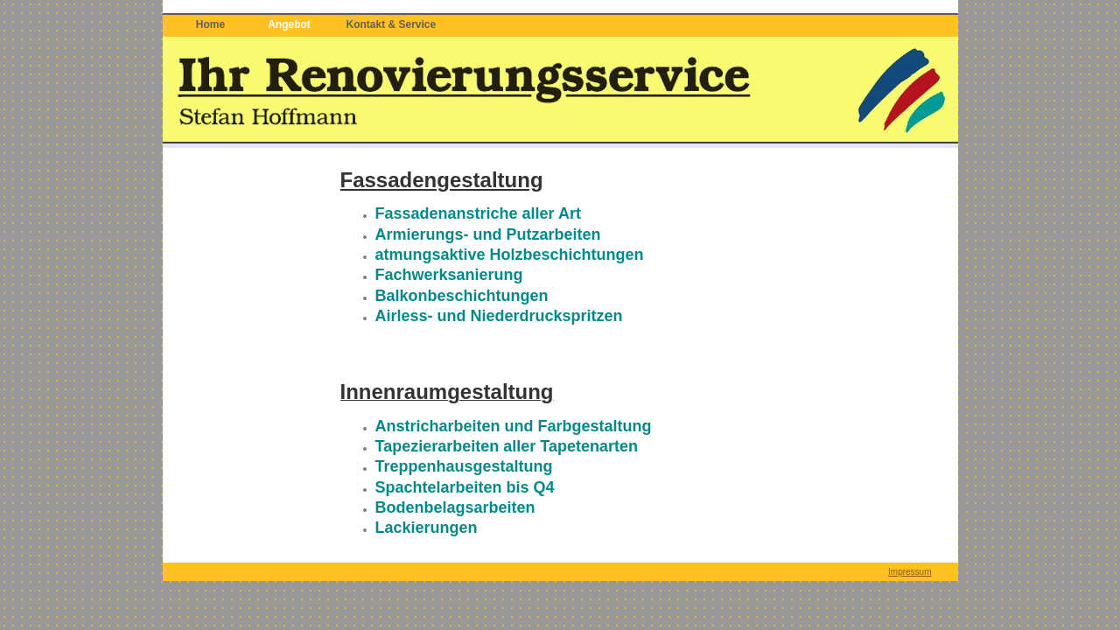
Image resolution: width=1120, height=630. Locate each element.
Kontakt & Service (391, 24)
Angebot (289, 24)
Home (210, 24)
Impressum (909, 572)
